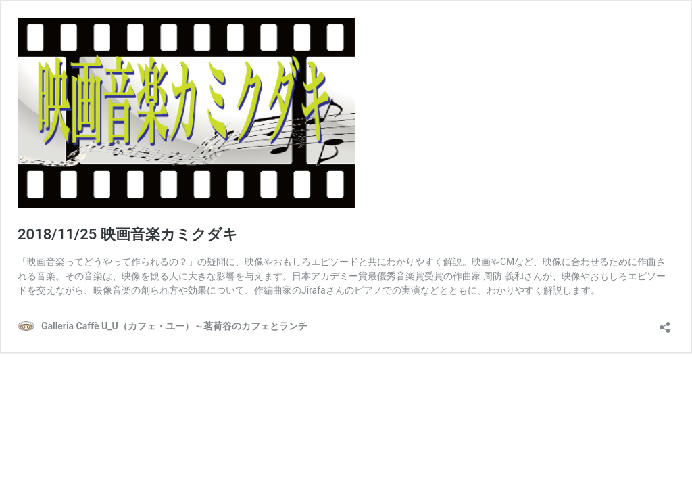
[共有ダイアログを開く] (665, 322)
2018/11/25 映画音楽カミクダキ (128, 234)
